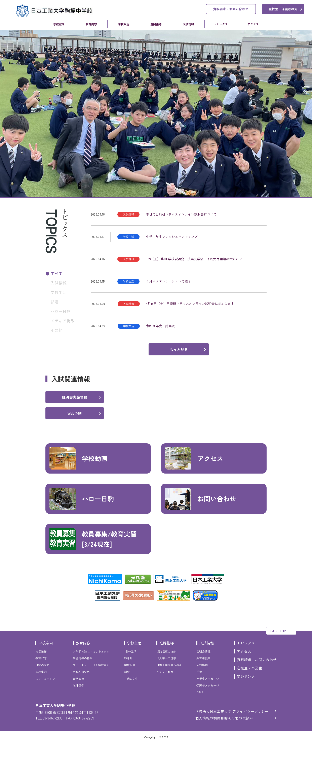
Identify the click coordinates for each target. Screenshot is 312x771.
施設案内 (41, 700)
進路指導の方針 (166, 679)
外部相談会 (203, 686)
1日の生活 (130, 679)
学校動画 (78, 486)
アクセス (253, 24)
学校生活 (123, 24)
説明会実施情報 (74, 424)
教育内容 (91, 24)
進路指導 (156, 24)
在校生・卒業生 (249, 695)
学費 (199, 700)
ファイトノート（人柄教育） (91, 693)
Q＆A (199, 720)
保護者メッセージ (207, 713)
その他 (56, 330)
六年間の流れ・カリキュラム (91, 679)
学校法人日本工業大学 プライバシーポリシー (232, 739)
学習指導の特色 (82, 686)
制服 (127, 700)
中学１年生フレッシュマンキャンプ (171, 236)
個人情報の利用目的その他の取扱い (224, 745)
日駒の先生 (131, 706)
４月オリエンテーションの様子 (168, 281)
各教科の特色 (81, 700)
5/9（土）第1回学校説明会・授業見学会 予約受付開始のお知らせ (194, 258)
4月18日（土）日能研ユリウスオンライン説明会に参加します (190, 303)
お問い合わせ (200, 526)
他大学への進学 (166, 686)
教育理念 (41, 686)
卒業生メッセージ (207, 706)
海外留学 (78, 713)
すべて (56, 273)
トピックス (221, 24)
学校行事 (129, 693)
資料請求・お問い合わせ (230, 8)
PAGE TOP (278, 658)
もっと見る (179, 349)
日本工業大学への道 (169, 693)
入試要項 (202, 693)
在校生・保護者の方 (283, 8)
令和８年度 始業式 (160, 325)
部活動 (128, 686)
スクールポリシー (46, 706)
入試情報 (188, 24)
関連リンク (246, 704)
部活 (54, 302)
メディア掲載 (62, 321)
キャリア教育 (164, 700)
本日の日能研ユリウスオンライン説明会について (181, 214)
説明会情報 (203, 679)
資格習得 (78, 706)
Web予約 (75, 441)
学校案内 (59, 24)
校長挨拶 (41, 679)
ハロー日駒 (60, 311)
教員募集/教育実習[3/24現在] (93, 567)
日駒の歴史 (42, 693)
